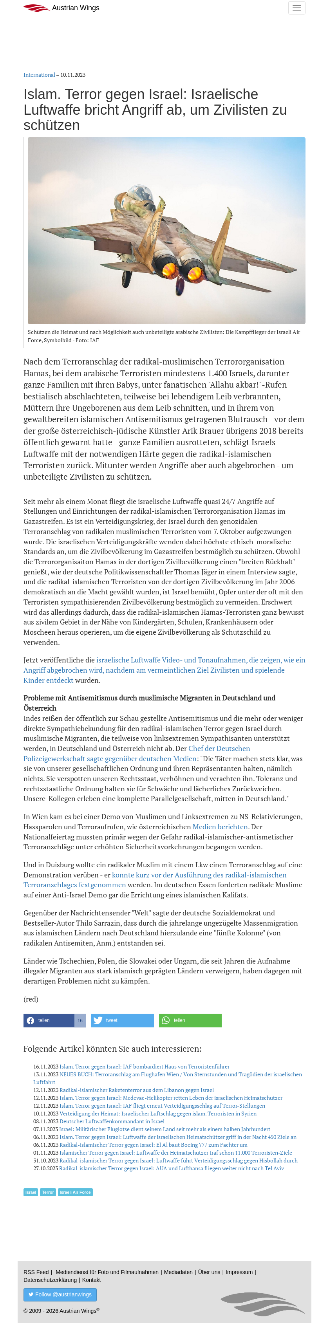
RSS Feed (36, 1272)
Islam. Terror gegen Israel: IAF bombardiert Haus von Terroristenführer (145, 1066)
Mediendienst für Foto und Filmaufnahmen (107, 1272)
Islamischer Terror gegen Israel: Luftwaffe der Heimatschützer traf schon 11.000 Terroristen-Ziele (176, 1152)
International (39, 74)
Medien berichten (220, 826)
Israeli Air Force (75, 1192)
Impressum (239, 1272)
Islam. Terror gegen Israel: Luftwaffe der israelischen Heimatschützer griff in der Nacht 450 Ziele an (178, 1137)
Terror (48, 1192)
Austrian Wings (61, 8)
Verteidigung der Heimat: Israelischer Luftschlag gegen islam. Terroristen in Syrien (158, 1113)
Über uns (209, 1272)
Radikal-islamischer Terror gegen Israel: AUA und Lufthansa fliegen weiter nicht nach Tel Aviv (171, 1168)
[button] (55, 1020)
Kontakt (91, 1280)
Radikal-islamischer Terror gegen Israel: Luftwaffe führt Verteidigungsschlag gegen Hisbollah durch (179, 1160)
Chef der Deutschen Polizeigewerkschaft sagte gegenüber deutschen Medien (137, 753)
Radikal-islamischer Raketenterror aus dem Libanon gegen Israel (137, 1090)
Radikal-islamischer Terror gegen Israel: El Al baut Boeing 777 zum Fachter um (154, 1144)
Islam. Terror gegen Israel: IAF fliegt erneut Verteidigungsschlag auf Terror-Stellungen (162, 1105)
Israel (30, 1192)
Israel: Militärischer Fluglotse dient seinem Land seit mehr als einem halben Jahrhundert (164, 1129)
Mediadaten (178, 1272)
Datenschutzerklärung (50, 1280)
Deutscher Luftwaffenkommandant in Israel (112, 1121)
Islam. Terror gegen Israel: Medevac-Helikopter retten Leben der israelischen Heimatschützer (171, 1097)
